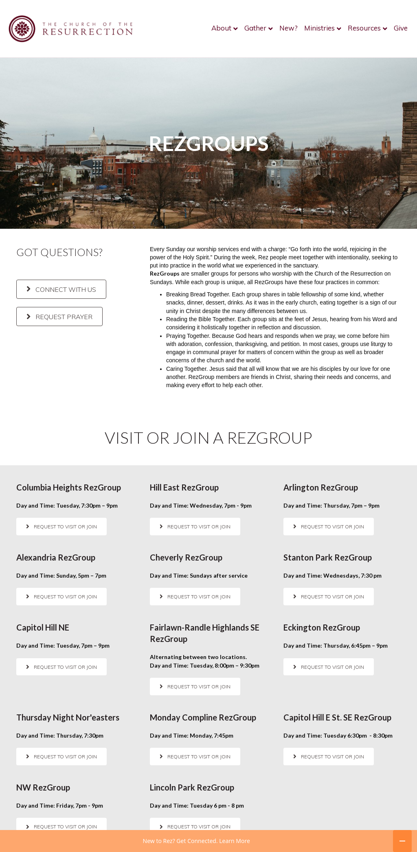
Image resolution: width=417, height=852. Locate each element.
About (221, 28)
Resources (364, 28)
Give (401, 28)
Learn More (234, 844)
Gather (255, 28)
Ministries (319, 28)
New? (288, 28)
